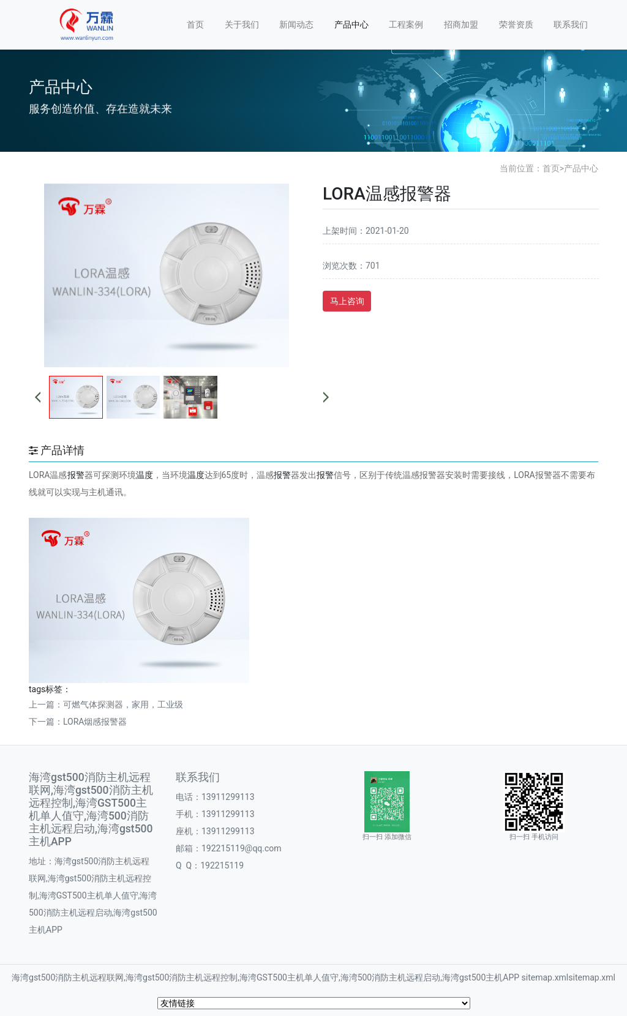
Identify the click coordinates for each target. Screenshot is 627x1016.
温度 (144, 475)
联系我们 (571, 24)
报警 (75, 475)
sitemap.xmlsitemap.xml (568, 977)
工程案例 (406, 24)
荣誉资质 (516, 24)
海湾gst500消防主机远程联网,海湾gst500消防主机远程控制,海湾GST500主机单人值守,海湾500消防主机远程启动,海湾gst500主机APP (265, 977)
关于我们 (242, 24)
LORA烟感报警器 (95, 722)
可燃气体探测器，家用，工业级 (123, 704)
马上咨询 (347, 301)
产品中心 (351, 24)
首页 (195, 24)
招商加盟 (461, 24)
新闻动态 (296, 24)
